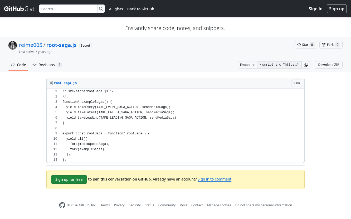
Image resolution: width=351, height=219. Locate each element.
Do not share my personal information (263, 205)
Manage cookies (219, 205)
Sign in (316, 9)
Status (149, 205)
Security (135, 205)
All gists (116, 8)
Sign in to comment (214, 179)
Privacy (119, 205)
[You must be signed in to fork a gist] (331, 44)
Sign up (336, 9)
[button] (305, 65)
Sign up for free (69, 179)
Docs (183, 205)
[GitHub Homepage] (62, 205)
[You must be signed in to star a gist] (306, 44)
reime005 (30, 44)
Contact (197, 205)
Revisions (47, 64)
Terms (105, 205)
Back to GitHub (140, 8)
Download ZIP (328, 64)
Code (18, 64)
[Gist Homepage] (19, 9)
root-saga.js (61, 44)
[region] (175, 126)
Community (167, 205)
